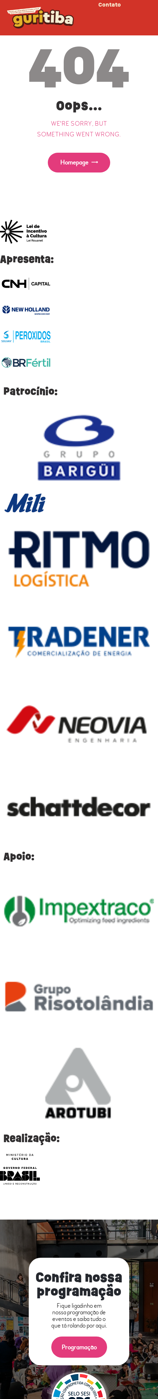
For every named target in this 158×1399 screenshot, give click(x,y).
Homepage (74, 163)
